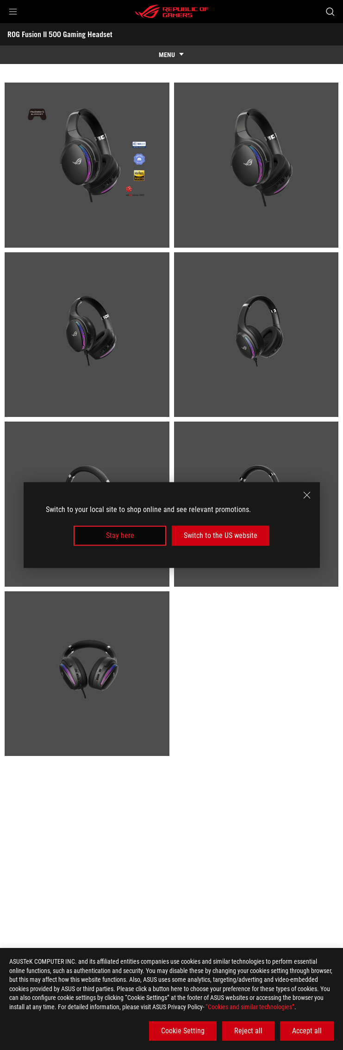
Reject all (248, 1030)
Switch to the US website (220, 535)
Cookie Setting (183, 1030)
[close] (306, 495)
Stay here (120, 535)
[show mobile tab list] (171, 54)
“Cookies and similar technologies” (250, 1007)
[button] (13, 11)
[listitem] (87, 165)
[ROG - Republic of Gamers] (172, 12)
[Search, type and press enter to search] (330, 11)
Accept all (307, 1030)
